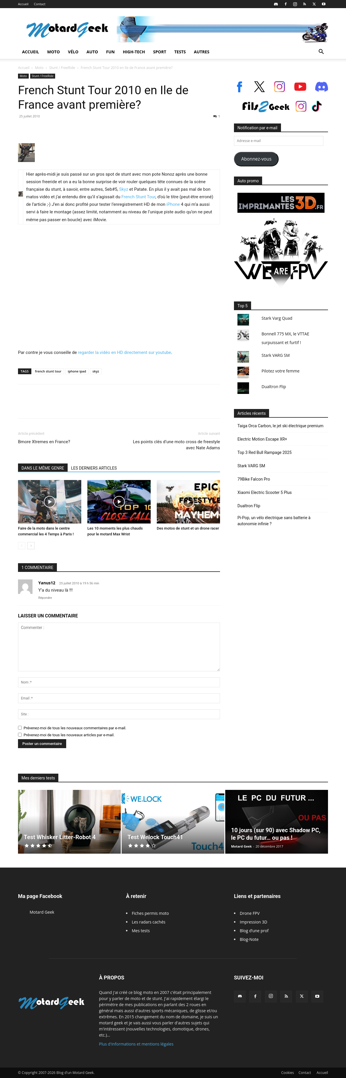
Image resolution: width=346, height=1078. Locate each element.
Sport (159, 51)
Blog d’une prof (254, 930)
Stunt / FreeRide (62, 67)
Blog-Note (249, 939)
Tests (180, 51)
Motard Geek (241, 846)
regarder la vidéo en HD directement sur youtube (124, 352)
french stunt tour (48, 371)
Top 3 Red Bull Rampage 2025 (264, 452)
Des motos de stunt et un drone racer (188, 528)
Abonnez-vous (256, 159)
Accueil (23, 4)
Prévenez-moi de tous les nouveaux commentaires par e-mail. (75, 728)
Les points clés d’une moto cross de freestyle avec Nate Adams (176, 444)
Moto (53, 51)
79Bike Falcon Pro (253, 479)
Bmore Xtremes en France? (44, 441)
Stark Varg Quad (277, 318)
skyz (96, 371)
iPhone (173, 204)
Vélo (73, 51)
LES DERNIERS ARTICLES (94, 468)
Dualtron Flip (274, 386)
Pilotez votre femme (281, 371)
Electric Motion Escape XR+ (262, 439)
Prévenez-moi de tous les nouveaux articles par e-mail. (69, 735)
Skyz (123, 189)
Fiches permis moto (150, 913)
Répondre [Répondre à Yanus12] (45, 598)
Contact (40, 4)
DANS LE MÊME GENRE (42, 468)
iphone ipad (77, 371)
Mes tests (141, 930)
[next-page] (31, 545)
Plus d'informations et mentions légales (136, 1044)
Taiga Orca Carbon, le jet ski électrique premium (280, 425)
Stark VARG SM (276, 355)
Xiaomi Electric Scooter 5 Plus (264, 492)
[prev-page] (21, 545)
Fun (110, 51)
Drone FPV (250, 913)
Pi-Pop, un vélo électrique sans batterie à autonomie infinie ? (274, 520)
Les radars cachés (148, 922)
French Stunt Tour (138, 196)
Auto (92, 51)
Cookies (287, 1072)
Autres (201, 51)
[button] (321, 52)
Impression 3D (253, 922)
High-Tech (134, 51)
